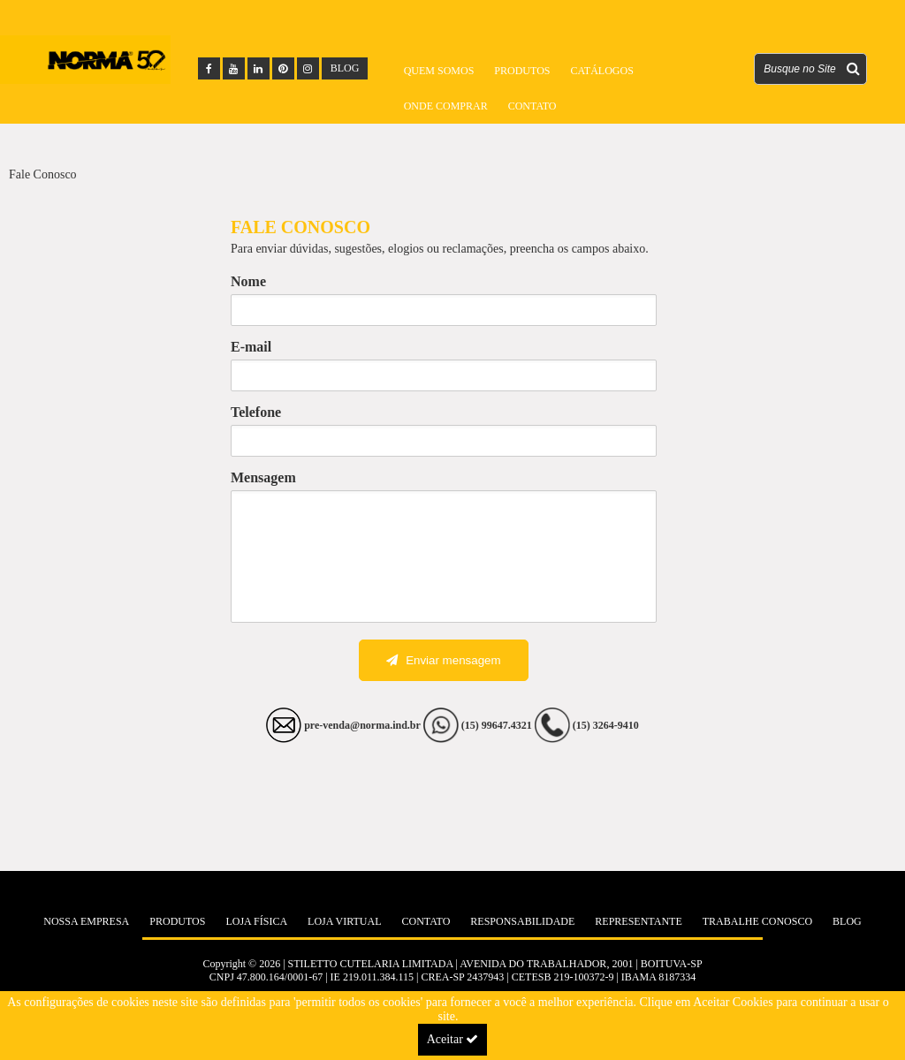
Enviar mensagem (443, 660)
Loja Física (256, 921)
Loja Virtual (344, 921)
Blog (847, 921)
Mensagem (263, 477)
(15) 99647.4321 (498, 725)
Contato (532, 106)
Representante (638, 921)
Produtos (522, 70)
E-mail (251, 346)
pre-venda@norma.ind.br (362, 725)
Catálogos (601, 70)
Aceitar (453, 1039)
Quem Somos (439, 70)
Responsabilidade (522, 921)
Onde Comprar (446, 106)
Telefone (256, 412)
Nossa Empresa (86, 921)
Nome (248, 281)
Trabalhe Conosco (757, 921)
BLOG (345, 68)
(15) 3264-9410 (606, 725)
